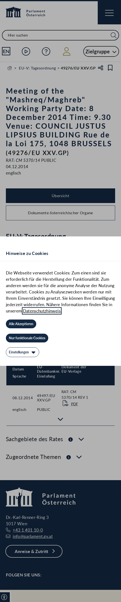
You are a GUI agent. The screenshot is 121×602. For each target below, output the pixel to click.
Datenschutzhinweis (41, 310)
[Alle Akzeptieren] (21, 324)
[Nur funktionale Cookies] (27, 338)
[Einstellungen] (22, 352)
